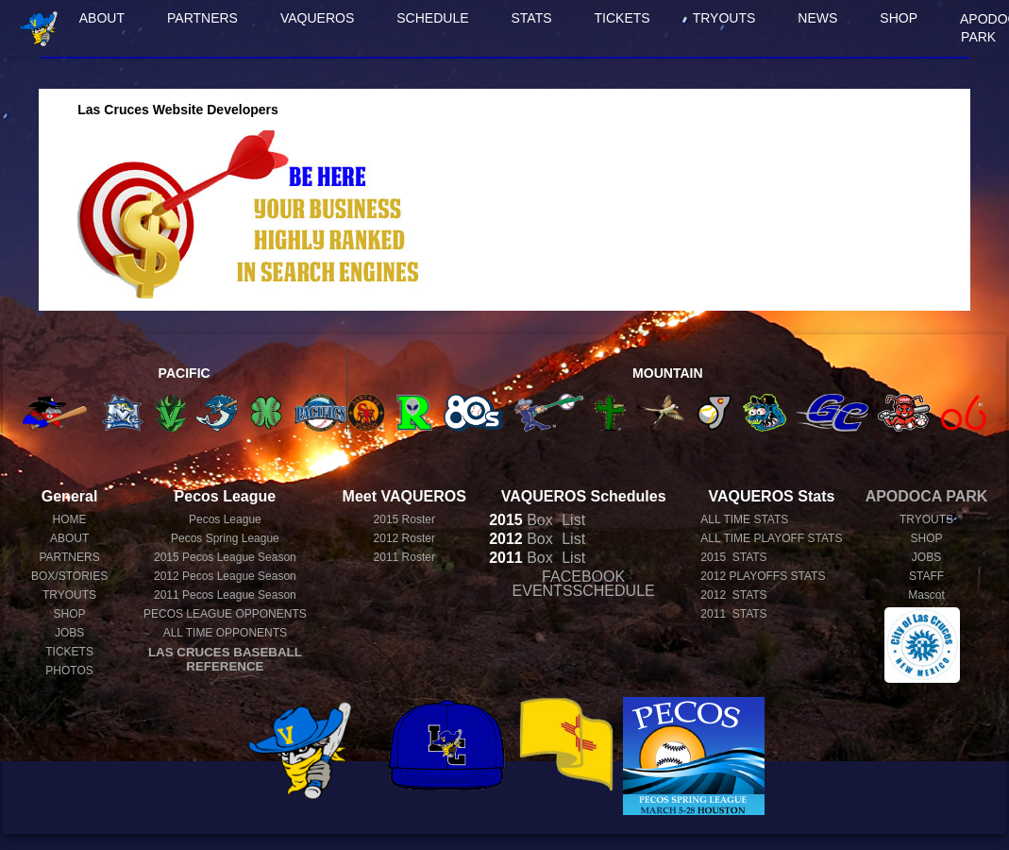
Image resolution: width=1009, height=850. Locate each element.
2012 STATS (733, 595)
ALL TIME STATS (744, 519)
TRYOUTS (724, 18)
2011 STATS (733, 613)
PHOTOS (68, 670)
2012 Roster (404, 538)
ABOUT (102, 18)
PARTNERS (202, 18)
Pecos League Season (225, 557)
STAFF (926, 576)
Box (521, 520)
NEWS (817, 18)
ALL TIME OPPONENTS (225, 632)
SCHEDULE (432, 18)
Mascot (926, 595)
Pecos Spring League (225, 538)
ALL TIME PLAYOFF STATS (771, 538)
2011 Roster (404, 557)
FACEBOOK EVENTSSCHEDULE (584, 584)
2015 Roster (404, 519)
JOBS (69, 632)
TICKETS (622, 18)
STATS (532, 18)
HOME (70, 519)
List (571, 520)
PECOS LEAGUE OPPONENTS (225, 613)
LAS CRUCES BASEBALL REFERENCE (225, 659)
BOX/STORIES (69, 576)
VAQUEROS (317, 18)
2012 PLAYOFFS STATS (762, 576)
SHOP (898, 18)
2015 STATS (733, 557)
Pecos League (225, 519)
